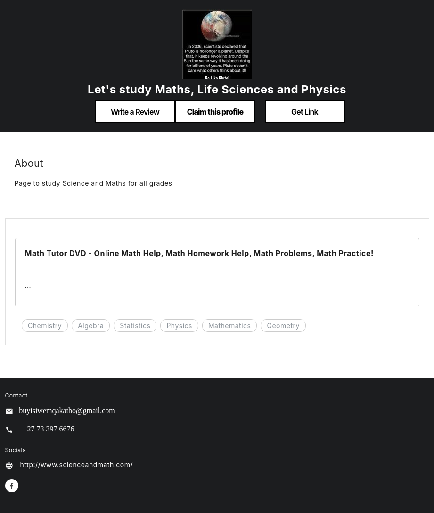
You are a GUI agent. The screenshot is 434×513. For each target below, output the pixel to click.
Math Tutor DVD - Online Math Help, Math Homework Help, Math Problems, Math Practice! (199, 253)
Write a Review (135, 111)
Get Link (304, 111)
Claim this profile (215, 111)
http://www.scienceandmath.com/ (76, 465)
